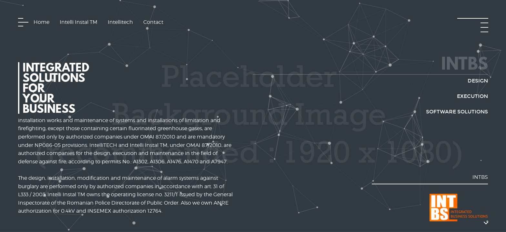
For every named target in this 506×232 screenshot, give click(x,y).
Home (41, 22)
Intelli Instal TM (78, 22)
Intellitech (120, 22)
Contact (153, 22)
